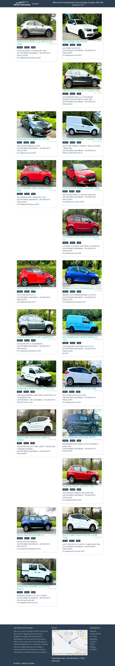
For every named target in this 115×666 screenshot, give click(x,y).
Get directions (72, 658)
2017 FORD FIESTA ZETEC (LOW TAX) (79, 536)
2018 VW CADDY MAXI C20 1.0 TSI (35, 388)
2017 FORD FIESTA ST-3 (30, 288)
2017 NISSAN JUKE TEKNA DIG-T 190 (35, 189)
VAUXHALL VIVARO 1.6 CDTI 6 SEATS (33, 587)
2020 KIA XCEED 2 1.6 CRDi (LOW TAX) (35, 42)
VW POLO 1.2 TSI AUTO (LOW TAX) (81, 90)
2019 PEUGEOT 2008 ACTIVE (78, 486)
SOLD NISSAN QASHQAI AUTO (78, 437)
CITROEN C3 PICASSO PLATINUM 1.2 (80, 238)
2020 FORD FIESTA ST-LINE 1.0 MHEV (33, 438)
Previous (19, 27)
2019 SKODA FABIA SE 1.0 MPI (33, 139)
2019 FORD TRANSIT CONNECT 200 (82, 139)
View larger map (58, 658)
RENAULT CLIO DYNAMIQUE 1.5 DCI (82, 288)
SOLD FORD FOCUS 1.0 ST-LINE (79, 388)
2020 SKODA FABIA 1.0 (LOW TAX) (80, 188)
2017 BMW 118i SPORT (75, 41)
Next (53, 27)
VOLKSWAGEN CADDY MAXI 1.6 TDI (79, 338)
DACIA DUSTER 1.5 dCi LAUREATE (35, 337)
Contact (35, 4)
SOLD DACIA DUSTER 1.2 (30, 535)
